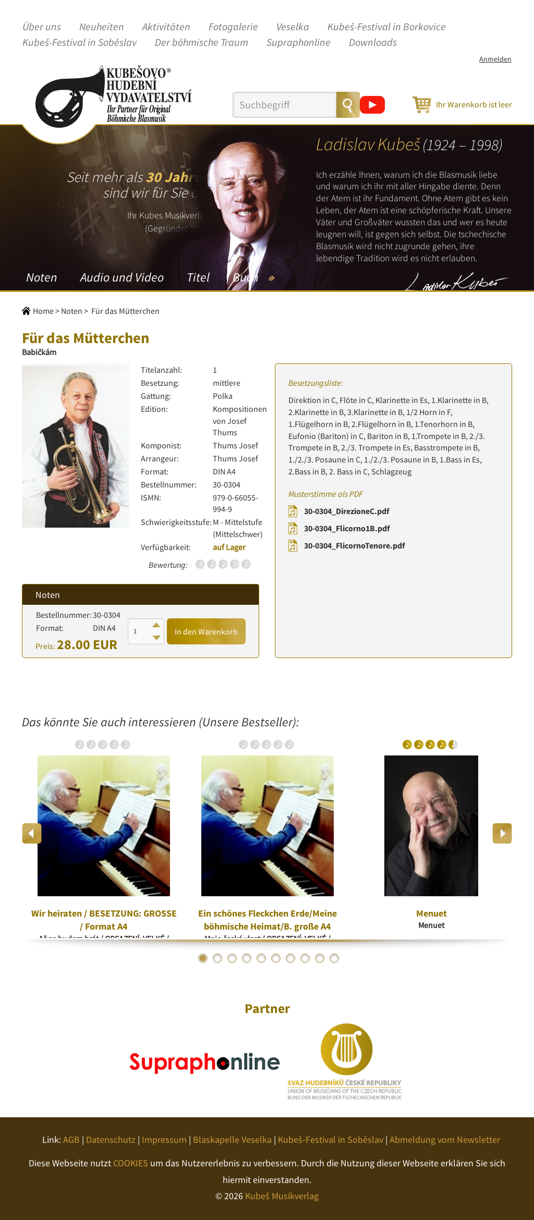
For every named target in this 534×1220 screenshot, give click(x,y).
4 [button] (247, 958)
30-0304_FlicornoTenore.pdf (354, 545)
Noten (41, 277)
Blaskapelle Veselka (232, 1139)
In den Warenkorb (206, 631)
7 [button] (290, 958)
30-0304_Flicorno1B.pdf (347, 528)
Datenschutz (111, 1139)
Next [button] (502, 833)
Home (43, 311)
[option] (104, 833)
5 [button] (261, 958)
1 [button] (203, 958)
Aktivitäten (166, 27)
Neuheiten (101, 27)
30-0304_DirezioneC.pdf (346, 511)
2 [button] (217, 958)
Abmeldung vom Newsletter (445, 1139)
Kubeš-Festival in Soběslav (79, 42)
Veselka (292, 27)
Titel (198, 277)
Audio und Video (122, 277)
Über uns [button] (41, 27)
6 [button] (276, 958)
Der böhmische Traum (201, 42)
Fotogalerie (233, 27)
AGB (71, 1139)
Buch (245, 277)
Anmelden (495, 59)
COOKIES (130, 1163)
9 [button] (320, 958)
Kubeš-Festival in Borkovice (386, 27)
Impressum (164, 1139)
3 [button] (232, 958)
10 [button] (334, 958)
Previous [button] (32, 833)
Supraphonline (298, 42)
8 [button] (305, 958)
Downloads (373, 42)
